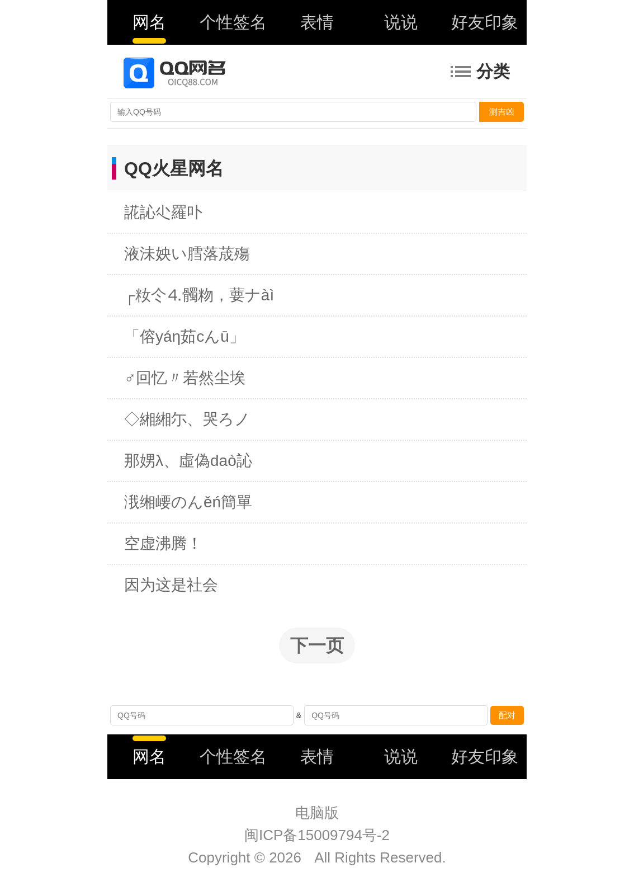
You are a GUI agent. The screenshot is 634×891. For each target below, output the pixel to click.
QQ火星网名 (174, 168)
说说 (401, 22)
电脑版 (317, 812)
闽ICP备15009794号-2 (317, 835)
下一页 (317, 645)
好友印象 (484, 22)
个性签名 (233, 22)
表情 (317, 22)
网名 (149, 22)
